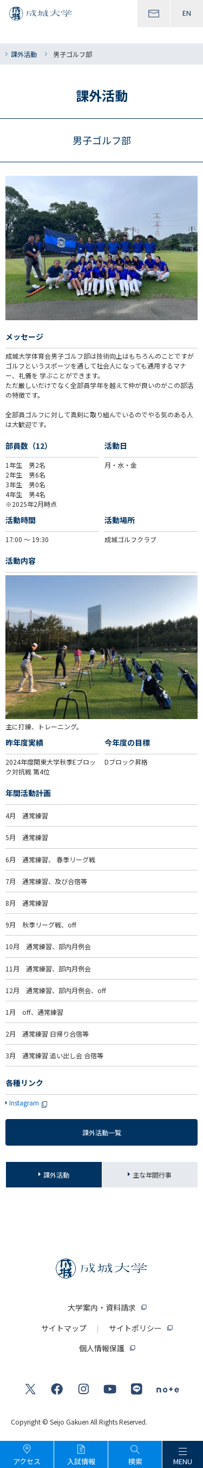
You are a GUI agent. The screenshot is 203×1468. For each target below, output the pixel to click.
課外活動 (24, 54)
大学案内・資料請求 (102, 1307)
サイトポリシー (135, 1328)
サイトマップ (64, 1328)
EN (186, 13)
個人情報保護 (102, 1348)
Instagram (31, 1102)
